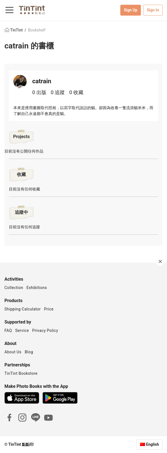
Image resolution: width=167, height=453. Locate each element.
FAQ (8, 330)
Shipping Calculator (22, 309)
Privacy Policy (45, 330)
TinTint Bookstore (21, 373)
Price (49, 309)
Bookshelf (36, 30)
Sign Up (131, 10)
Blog (29, 352)
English (152, 444)
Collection (13, 287)
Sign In (153, 10)
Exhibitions (36, 287)
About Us (12, 352)
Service (22, 330)
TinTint (14, 30)
